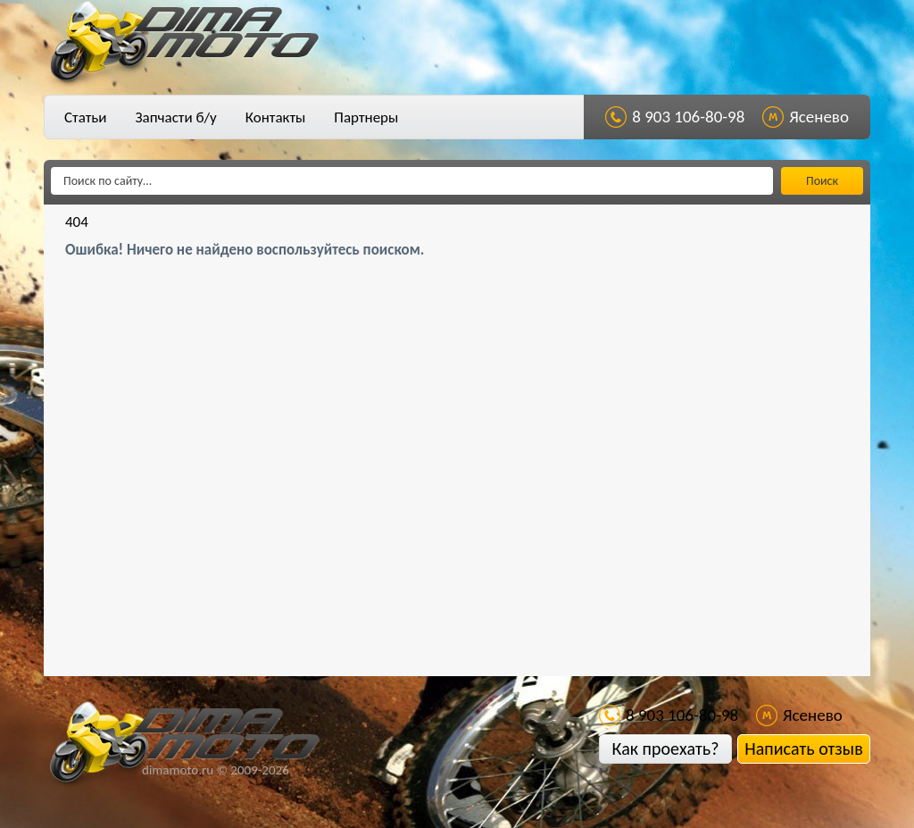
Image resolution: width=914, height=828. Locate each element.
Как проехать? (665, 748)
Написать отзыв (803, 748)
